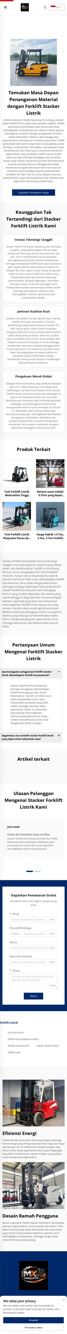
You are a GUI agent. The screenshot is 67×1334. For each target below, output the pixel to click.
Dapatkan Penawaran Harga (34, 192)
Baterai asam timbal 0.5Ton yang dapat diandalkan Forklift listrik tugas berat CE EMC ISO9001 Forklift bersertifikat (50, 493)
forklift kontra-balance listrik (23, 1039)
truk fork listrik (16, 1032)
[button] (29, 871)
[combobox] (16, 934)
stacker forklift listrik (48, 1045)
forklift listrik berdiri (18, 1045)
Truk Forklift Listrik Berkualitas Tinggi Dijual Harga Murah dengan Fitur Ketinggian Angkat (16, 493)
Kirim (33, 996)
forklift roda (14, 1052)
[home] (25, 7)
